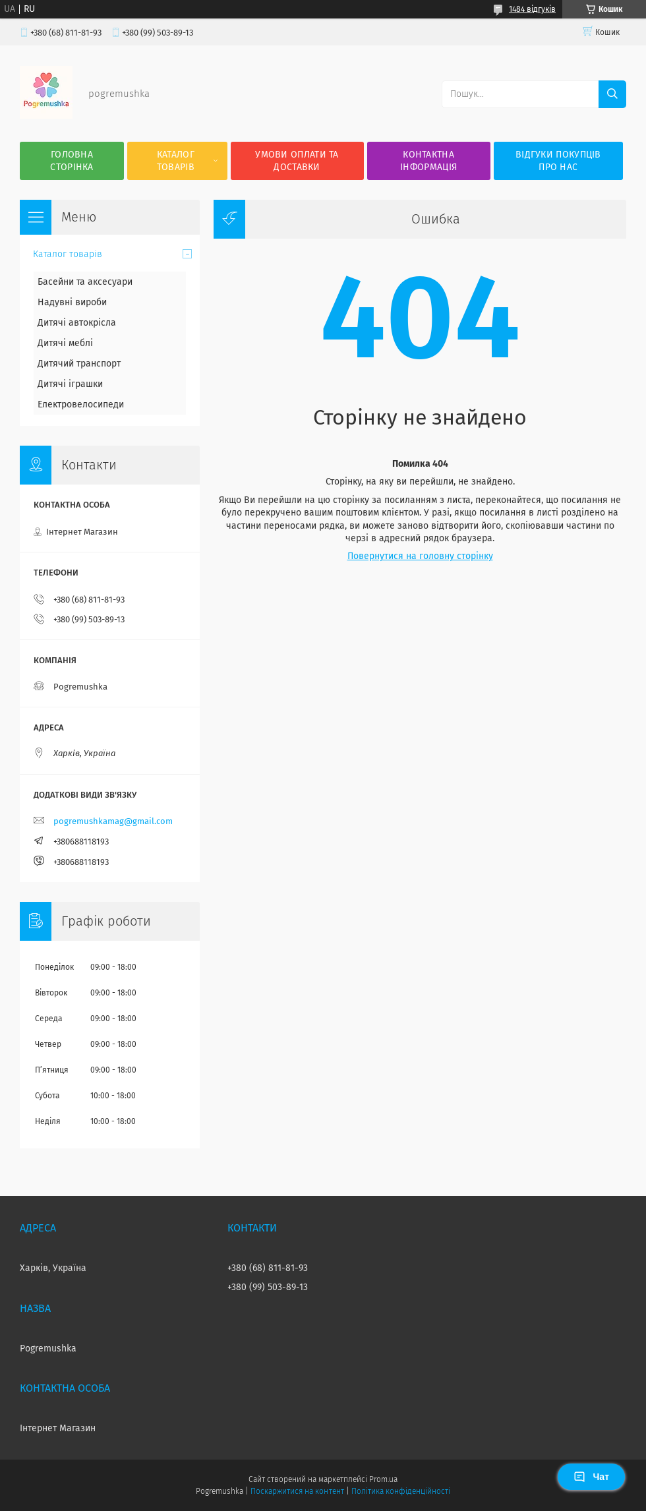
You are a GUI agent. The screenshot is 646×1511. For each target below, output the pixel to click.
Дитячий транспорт (79, 363)
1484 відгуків (532, 9)
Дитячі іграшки (70, 384)
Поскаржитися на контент (296, 1491)
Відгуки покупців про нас (558, 161)
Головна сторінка (71, 161)
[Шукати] (612, 94)
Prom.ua (383, 1479)
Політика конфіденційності (400, 1491)
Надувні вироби (72, 302)
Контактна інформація (428, 161)
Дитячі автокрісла (77, 322)
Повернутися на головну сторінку (420, 556)
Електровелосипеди (81, 404)
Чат (591, 1477)
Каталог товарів (175, 161)
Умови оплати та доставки (297, 161)
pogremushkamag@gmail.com (113, 821)
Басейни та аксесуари (85, 281)
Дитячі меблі (65, 343)
